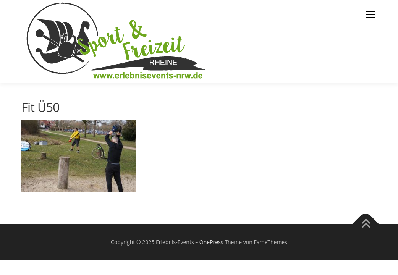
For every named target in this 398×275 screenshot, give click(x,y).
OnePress (211, 242)
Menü (370, 14)
